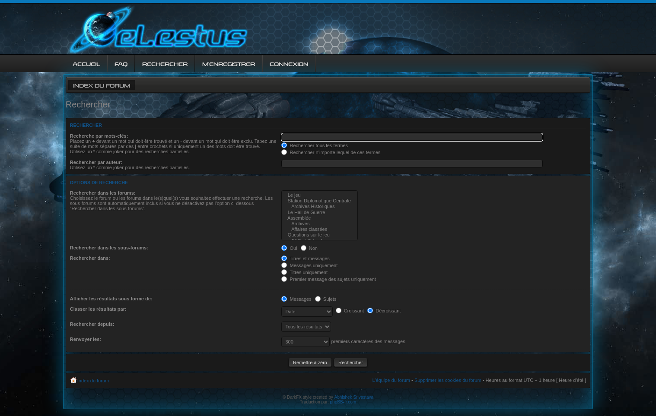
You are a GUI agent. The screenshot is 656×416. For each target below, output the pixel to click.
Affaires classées (319, 229)
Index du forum (101, 85)
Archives (319, 224)
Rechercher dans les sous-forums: (109, 247)
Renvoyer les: (85, 339)
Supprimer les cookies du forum (447, 380)
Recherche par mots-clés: (99, 136)
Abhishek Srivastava (354, 397)
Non (309, 248)
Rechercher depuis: (92, 324)
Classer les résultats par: (98, 309)
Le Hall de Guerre (319, 212)
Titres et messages (305, 258)
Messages (296, 299)
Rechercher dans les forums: (103, 192)
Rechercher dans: (90, 258)
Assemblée (319, 218)
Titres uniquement (304, 272)
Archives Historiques (319, 206)
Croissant (350, 310)
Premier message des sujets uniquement (328, 279)
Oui (289, 248)
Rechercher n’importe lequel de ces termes (330, 152)
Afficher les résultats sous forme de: (111, 298)
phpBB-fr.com (343, 402)
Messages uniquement (309, 265)
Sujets (326, 299)
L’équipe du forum (391, 380)
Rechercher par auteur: (96, 162)
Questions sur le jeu (319, 235)
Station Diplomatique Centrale (319, 201)
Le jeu (319, 195)
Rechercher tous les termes (314, 145)
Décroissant (384, 310)
